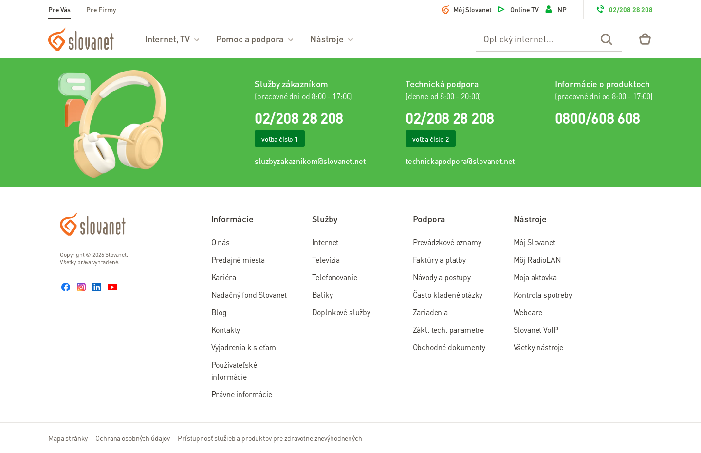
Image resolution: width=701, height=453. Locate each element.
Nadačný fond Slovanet (249, 295)
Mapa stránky (68, 438)
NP (555, 9)
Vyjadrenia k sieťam (243, 347)
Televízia (326, 259)
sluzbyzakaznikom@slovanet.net (310, 161)
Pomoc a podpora (255, 38)
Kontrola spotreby (543, 295)
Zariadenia (430, 312)
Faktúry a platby (439, 259)
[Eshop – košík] (645, 39)
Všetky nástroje (539, 347)
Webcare (528, 312)
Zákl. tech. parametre (448, 330)
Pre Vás (59, 9)
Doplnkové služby (341, 312)
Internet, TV (173, 38)
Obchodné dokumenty (449, 347)
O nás (220, 242)
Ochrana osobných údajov (132, 438)
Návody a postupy (442, 277)
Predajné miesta (238, 259)
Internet (325, 242)
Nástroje (332, 38)
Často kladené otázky (448, 295)
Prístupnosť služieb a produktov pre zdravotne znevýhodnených (270, 438)
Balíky (322, 295)
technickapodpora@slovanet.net (460, 161)
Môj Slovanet (467, 9)
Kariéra (223, 277)
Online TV (518, 9)
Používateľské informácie (234, 370)
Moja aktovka (535, 277)
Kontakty (225, 330)
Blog (219, 312)
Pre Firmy (101, 9)
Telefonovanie (334, 277)
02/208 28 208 (624, 9)
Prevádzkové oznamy (447, 242)
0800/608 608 (597, 118)
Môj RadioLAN (537, 259)
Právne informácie (241, 394)
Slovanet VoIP (536, 330)
